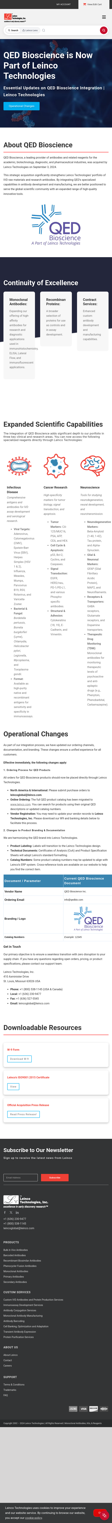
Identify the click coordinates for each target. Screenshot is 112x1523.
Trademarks (9, 1390)
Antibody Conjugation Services (19, 1310)
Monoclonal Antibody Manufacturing (23, 1315)
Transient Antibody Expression (19, 1331)
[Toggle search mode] (22, 30)
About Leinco (10, 1355)
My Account (64, 4)
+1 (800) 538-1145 (14, 1223)
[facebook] (4, 1212)
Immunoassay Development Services (23, 1305)
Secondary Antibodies (15, 1282)
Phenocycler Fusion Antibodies (20, 1266)
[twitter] (11, 1212)
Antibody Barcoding (13, 1321)
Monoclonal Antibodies (15, 1271)
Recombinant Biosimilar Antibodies (22, 1260)
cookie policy (33, 1518)
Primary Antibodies (13, 1276)
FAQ (5, 1395)
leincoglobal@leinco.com (18, 1228)
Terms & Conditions (13, 1384)
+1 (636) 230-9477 (14, 1219)
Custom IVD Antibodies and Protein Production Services (33, 1299)
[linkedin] (17, 1212)
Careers (7, 1365)
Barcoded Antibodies (14, 1255)
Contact (7, 1360)
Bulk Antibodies (15, 1250)
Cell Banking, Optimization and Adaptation (25, 1326)
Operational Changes (21, 106)
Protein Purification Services (18, 1337)
